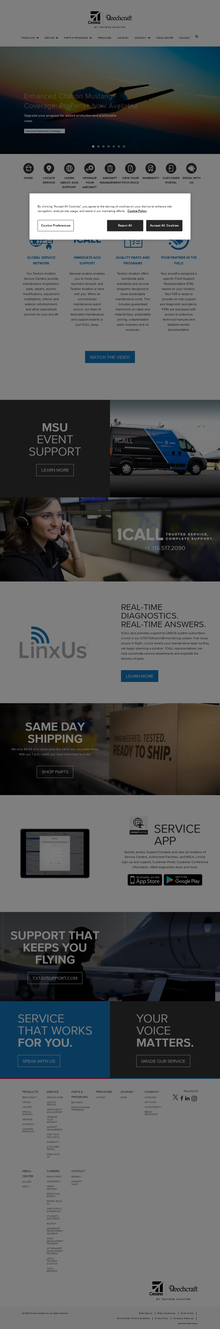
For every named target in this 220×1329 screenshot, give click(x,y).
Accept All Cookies (164, 225)
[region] (110, 216)
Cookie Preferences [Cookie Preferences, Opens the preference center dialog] (55, 225)
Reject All (125, 225)
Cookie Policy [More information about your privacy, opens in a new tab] (137, 211)
